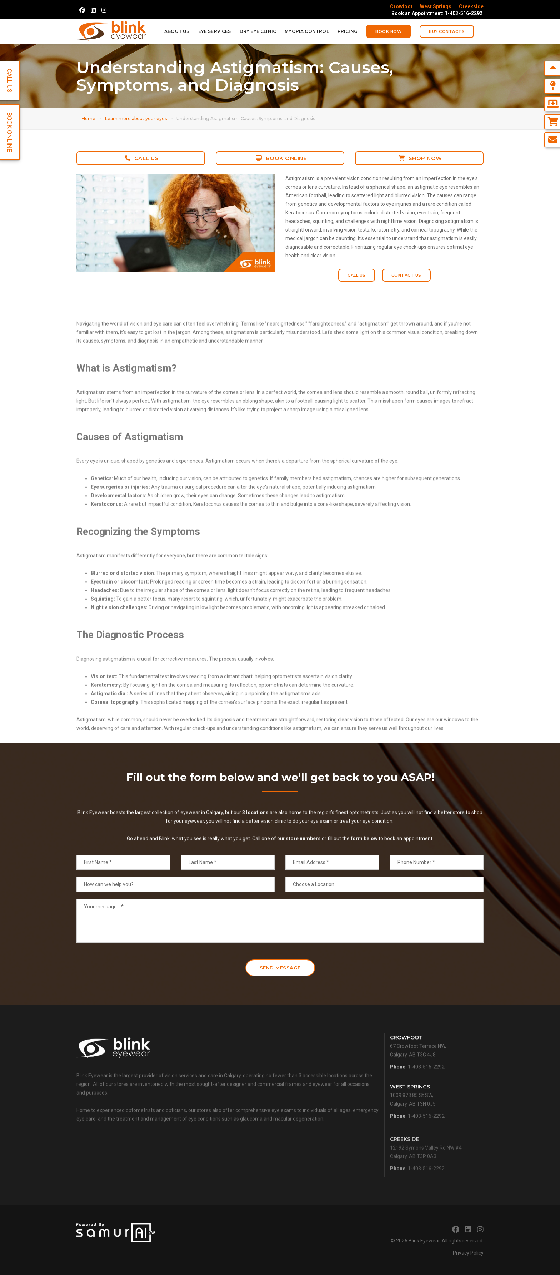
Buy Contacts (447, 31)
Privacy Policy (468, 1253)
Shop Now (420, 158)
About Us (176, 31)
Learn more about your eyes (136, 118)
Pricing (348, 31)
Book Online (281, 158)
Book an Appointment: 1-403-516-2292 (436, 13)
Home (88, 118)
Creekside (471, 6)
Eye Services (214, 31)
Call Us (142, 158)
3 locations (255, 843)
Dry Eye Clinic (258, 31)
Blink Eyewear (424, 1241)
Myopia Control (307, 31)
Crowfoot (401, 6)
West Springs (435, 6)
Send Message (280, 968)
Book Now (388, 31)
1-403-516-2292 (426, 1087)
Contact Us (406, 275)
